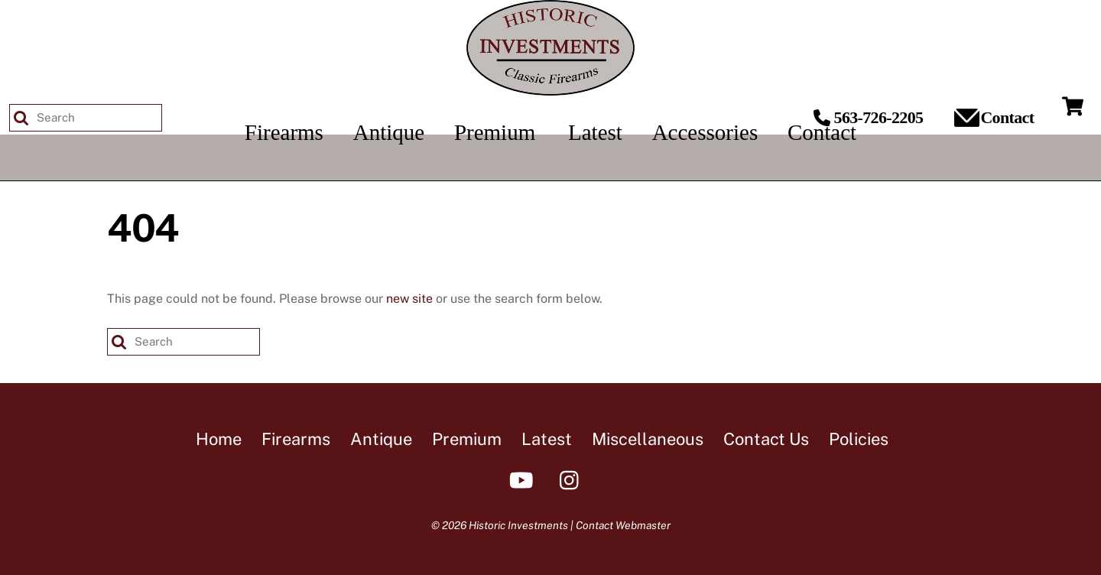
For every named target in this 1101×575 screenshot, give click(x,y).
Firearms (295, 439)
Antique (381, 439)
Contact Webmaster (623, 525)
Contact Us (766, 439)
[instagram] (573, 479)
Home (219, 439)
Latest (546, 439)
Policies (858, 439)
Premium (467, 439)
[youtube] (524, 479)
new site (409, 298)
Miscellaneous (647, 439)
